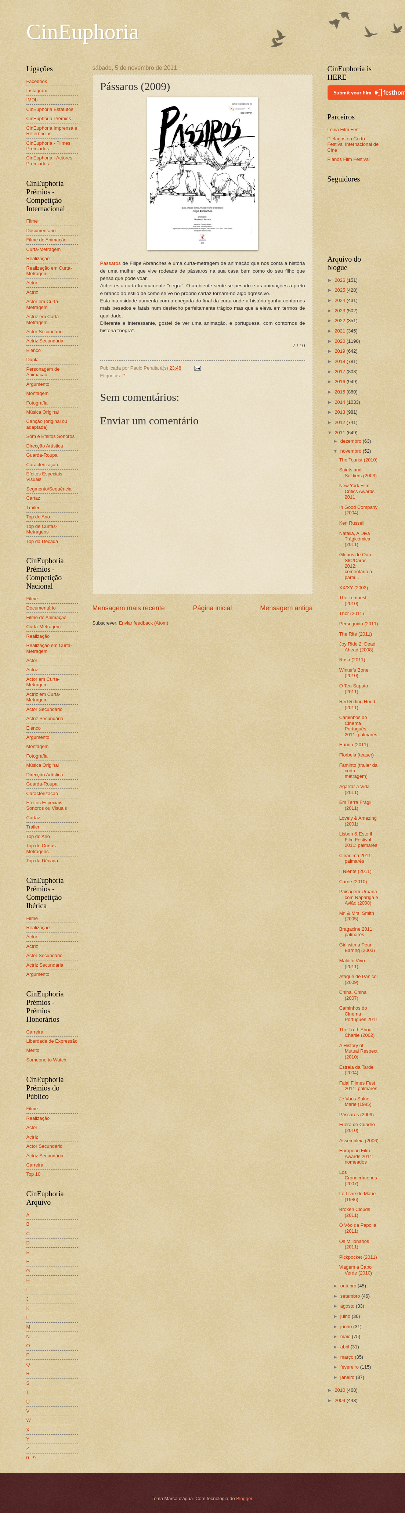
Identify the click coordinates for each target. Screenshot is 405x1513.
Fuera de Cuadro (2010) (357, 1127)
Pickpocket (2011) (358, 1257)
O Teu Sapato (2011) (353, 688)
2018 (340, 361)
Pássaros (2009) (356, 1114)
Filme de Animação (46, 239)
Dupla (32, 359)
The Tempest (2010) (352, 600)
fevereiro (350, 1367)
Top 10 (33, 1174)
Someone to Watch (46, 1060)
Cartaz (33, 498)
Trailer (33, 507)
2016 (340, 381)
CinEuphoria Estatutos (49, 109)
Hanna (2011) (353, 744)
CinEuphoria (82, 31)
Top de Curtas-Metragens (41, 529)
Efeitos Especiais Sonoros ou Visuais (46, 805)
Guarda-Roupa (42, 455)
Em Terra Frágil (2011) (355, 805)
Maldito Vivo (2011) (352, 963)
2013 (340, 412)
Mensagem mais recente (129, 608)
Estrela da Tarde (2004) (356, 1069)
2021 (340, 331)
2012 (340, 422)
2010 (340, 1390)
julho (346, 1316)
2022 (340, 320)
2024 (340, 300)
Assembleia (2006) (359, 1140)
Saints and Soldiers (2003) (358, 472)
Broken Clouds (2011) (354, 1212)
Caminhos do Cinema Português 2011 (358, 1013)
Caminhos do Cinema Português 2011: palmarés (358, 726)
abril (345, 1347)
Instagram (36, 90)
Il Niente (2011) (355, 871)
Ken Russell (352, 523)
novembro (351, 451)
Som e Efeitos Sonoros (50, 436)
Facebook (36, 81)
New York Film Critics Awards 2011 (357, 491)
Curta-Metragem (43, 249)
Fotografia (37, 403)
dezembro (351, 441)
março (347, 1357)
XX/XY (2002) (353, 587)
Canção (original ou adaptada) (47, 424)
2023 (340, 310)
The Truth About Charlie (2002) (357, 1032)
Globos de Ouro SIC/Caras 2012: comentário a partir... (356, 566)
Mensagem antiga (286, 608)
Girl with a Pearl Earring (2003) (357, 947)
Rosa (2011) (352, 659)
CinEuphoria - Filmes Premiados (48, 145)
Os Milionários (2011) (354, 1244)
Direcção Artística (44, 446)
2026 (340, 280)
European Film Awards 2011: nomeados (356, 1156)
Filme (32, 221)
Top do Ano (38, 517)
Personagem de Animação (43, 371)
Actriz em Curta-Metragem (43, 319)
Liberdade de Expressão (52, 1041)
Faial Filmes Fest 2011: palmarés (358, 1085)
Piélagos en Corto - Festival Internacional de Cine (353, 144)
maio (346, 1336)
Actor (31, 282)
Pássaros (110, 263)
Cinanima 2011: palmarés (355, 858)
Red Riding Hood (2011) (357, 704)
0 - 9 (31, 1457)
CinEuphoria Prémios (48, 118)
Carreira (35, 1032)
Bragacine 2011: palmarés (356, 931)
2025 (340, 290)
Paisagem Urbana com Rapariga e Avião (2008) (358, 897)
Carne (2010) (353, 881)
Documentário (41, 230)
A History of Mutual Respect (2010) (358, 1051)
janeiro (348, 1377)
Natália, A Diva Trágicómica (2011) (354, 539)
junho (346, 1326)
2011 (340, 432)
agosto (348, 1306)
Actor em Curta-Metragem (43, 304)
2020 (340, 341)
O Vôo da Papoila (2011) (357, 1227)
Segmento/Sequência (49, 489)
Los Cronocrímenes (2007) (358, 1177)
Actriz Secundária (45, 341)
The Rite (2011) (355, 634)
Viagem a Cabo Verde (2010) (355, 1269)
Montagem (37, 393)
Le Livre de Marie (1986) (357, 1196)
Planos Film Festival (349, 159)
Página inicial (212, 608)
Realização (38, 258)
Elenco (33, 350)
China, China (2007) (352, 994)
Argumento (38, 384)
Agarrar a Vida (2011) (354, 789)
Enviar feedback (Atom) (144, 623)
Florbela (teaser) (356, 755)
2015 (340, 392)
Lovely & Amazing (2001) (358, 820)
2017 (340, 371)
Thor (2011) (351, 613)
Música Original (42, 412)
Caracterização (42, 464)
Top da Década (42, 541)
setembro (350, 1296)
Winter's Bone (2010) (354, 672)
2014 (340, 402)
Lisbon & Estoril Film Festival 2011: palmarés (358, 839)
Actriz (32, 292)
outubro (349, 1286)
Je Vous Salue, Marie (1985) (355, 1101)
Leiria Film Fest (344, 129)
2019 (340, 351)
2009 (340, 1400)
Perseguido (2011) (358, 623)
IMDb (32, 100)
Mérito (33, 1050)
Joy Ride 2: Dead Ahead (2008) (357, 646)
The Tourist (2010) (358, 460)
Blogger (244, 1498)
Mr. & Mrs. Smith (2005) (356, 915)
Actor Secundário (44, 331)
